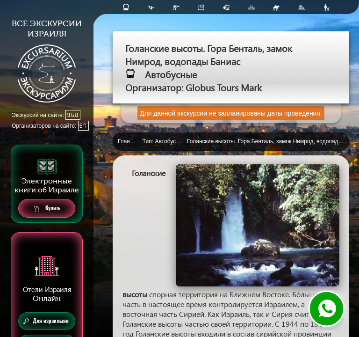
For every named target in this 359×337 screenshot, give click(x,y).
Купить (47, 208)
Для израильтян (46, 321)
